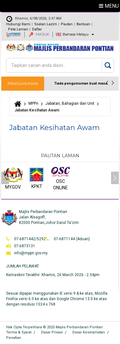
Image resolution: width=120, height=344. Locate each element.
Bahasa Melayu (76, 34)
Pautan (67, 24)
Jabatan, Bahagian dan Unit (69, 103)
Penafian (13, 338)
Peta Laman (18, 29)
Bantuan (83, 24)
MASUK (39, 34)
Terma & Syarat (18, 332)
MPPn (33, 103)
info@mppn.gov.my (31, 253)
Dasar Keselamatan (88, 332)
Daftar (37, 29)
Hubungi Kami (18, 24)
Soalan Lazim (45, 24)
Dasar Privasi (52, 332)
